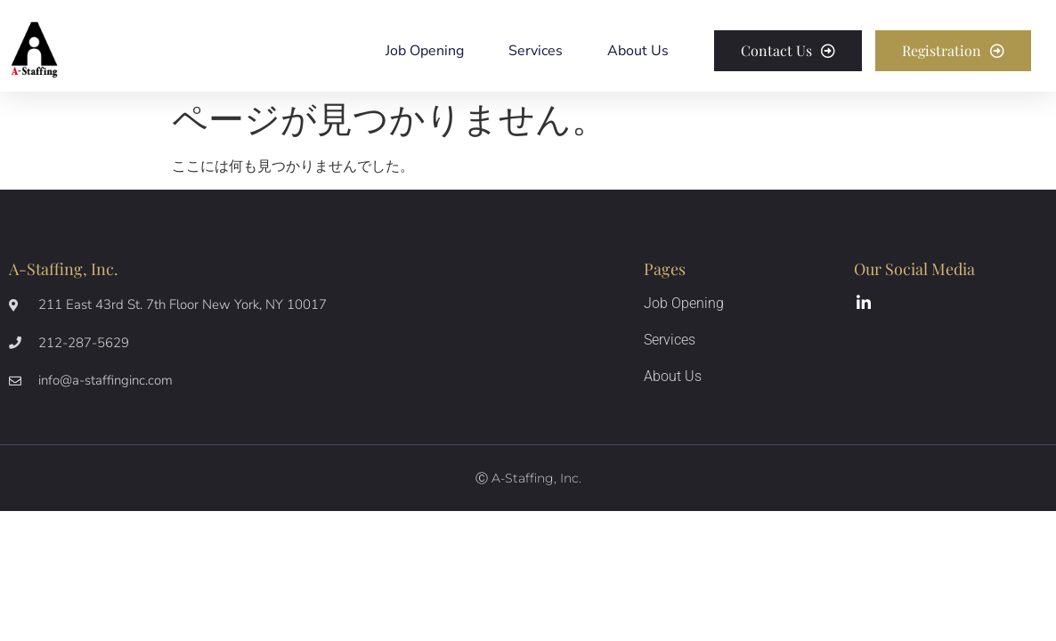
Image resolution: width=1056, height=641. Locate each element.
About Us (638, 51)
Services (535, 51)
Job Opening (425, 51)
